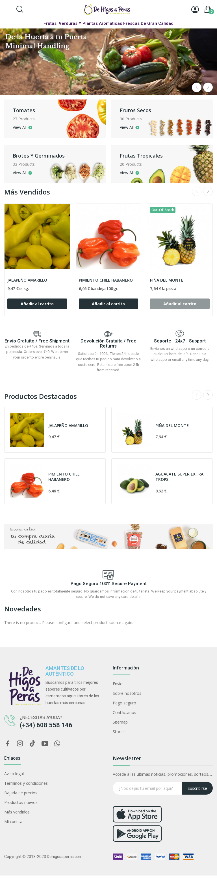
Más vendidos (17, 812)
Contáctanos (124, 712)
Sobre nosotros (127, 693)
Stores (119, 731)
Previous (196, 87)
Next (208, 87)
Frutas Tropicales (146, 155)
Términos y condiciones (26, 783)
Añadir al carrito (37, 303)
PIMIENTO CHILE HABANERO (106, 280)
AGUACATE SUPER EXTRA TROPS (179, 476)
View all (25, 127)
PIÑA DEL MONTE (166, 280)
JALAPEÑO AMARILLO (27, 280)
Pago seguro (124, 703)
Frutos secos (140, 110)
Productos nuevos (21, 802)
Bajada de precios (20, 792)
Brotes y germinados (44, 155)
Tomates (29, 110)
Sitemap (120, 722)
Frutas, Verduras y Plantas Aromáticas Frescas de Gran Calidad (108, 23)
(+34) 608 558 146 (46, 725)
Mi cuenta (13, 821)
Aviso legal (14, 773)
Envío (118, 683)
